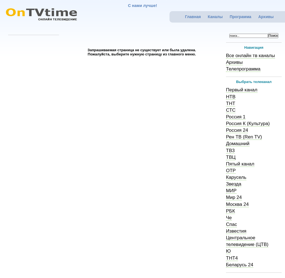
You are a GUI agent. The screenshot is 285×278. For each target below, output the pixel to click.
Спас (231, 224)
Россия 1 (235, 117)
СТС (230, 110)
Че (229, 217)
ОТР (231, 170)
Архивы (266, 16)
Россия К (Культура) (248, 123)
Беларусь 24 (239, 264)
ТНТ (230, 103)
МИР (231, 190)
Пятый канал (240, 164)
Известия (236, 231)
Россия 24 (237, 130)
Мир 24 (234, 197)
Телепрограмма (243, 69)
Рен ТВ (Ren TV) (244, 137)
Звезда (233, 184)
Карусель (236, 177)
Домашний (237, 143)
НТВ (230, 96)
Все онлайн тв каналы (250, 55)
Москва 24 (237, 204)
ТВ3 (230, 150)
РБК (230, 211)
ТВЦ (230, 157)
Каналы (215, 16)
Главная (193, 16)
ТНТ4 (232, 258)
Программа (240, 16)
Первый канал (241, 89)
